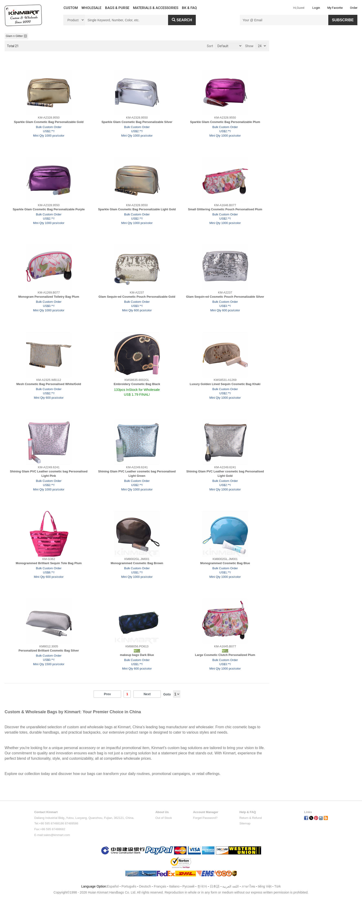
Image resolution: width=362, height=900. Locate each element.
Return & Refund (250, 818)
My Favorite (335, 7)
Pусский (188, 886)
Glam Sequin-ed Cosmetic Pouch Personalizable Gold (137, 296)
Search (182, 20)
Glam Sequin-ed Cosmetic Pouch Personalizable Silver (225, 296)
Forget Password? (205, 818)
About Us (162, 812)
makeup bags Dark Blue (137, 655)
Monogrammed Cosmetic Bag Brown (137, 563)
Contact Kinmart (45, 812)
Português (128, 886)
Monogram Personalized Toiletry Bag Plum (48, 296)
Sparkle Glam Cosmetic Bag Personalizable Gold (48, 122)
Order (353, 7)
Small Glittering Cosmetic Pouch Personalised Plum (225, 209)
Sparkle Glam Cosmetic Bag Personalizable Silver (136, 122)
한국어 (202, 886)
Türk (277, 886)
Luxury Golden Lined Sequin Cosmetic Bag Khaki (225, 384)
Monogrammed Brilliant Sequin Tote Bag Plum (49, 563)
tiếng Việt (265, 886)
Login (316, 7)
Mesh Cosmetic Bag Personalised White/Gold (48, 384)
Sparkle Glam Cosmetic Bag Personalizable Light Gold (137, 209)
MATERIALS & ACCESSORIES (155, 8)
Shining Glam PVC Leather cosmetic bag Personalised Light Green (137, 474)
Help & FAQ (247, 812)
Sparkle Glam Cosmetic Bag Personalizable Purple (49, 209)
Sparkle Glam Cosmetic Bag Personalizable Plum (225, 122)
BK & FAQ (189, 8)
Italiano (174, 886)
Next (147, 694)
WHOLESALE (91, 8)
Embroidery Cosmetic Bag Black (137, 384)
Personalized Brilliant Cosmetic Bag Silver (48, 650)
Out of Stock (163, 818)
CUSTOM (70, 8)
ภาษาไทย (248, 886)
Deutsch (145, 886)
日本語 (215, 886)
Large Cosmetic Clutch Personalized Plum (225, 655)
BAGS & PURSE (117, 8)
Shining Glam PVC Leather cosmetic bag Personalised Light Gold (225, 474)
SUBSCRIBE (343, 20)
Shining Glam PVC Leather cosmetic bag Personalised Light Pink (48, 474)
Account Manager (205, 812)
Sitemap (244, 823)
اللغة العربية (231, 886)
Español (113, 886)
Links (308, 812)
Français (160, 886)
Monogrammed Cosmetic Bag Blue (225, 563)
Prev (107, 694)
